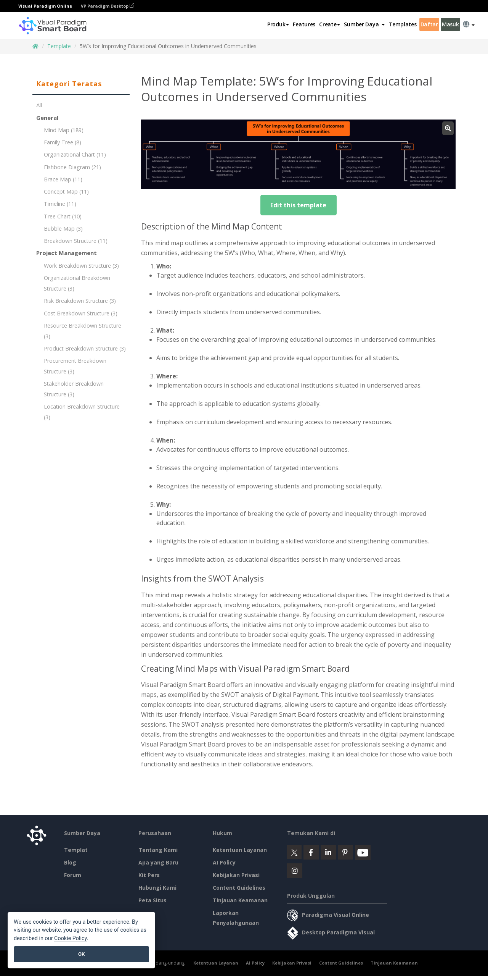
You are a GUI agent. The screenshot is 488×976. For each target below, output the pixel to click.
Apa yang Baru (158, 862)
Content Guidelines (239, 887)
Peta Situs (152, 900)
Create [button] (329, 24)
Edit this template (298, 205)
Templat (76, 849)
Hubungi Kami (157, 887)
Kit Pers (149, 875)
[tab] (81, 84)
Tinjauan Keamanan (240, 900)
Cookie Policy (70, 938)
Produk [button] (278, 24)
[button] (364, 24)
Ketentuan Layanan (240, 849)
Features (304, 24)
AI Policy (224, 862)
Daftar (429, 24)
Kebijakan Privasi (236, 875)
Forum (72, 875)
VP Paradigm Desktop (107, 6)
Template (59, 46)
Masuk (450, 24)
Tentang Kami (158, 849)
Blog (70, 862)
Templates (402, 24)
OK (81, 954)
